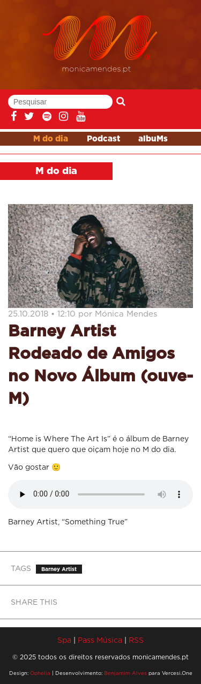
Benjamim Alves (125, 673)
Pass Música (100, 640)
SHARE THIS (34, 602)
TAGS (21, 568)
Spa (64, 640)
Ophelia (40, 673)
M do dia (50, 139)
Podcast (103, 139)
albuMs (153, 139)
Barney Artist (59, 569)
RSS (136, 640)
